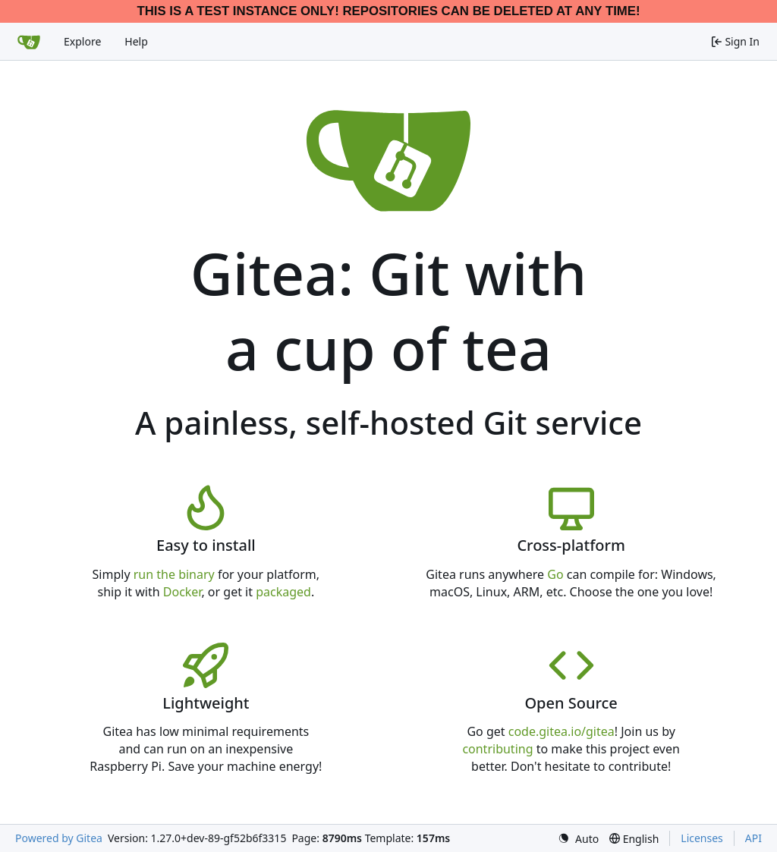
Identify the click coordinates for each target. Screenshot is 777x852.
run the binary (174, 574)
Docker (182, 591)
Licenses (702, 838)
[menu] (578, 839)
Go (555, 574)
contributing (497, 748)
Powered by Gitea (58, 838)
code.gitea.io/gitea (561, 731)
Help (136, 41)
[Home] (29, 41)
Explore (82, 41)
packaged (283, 591)
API (753, 838)
